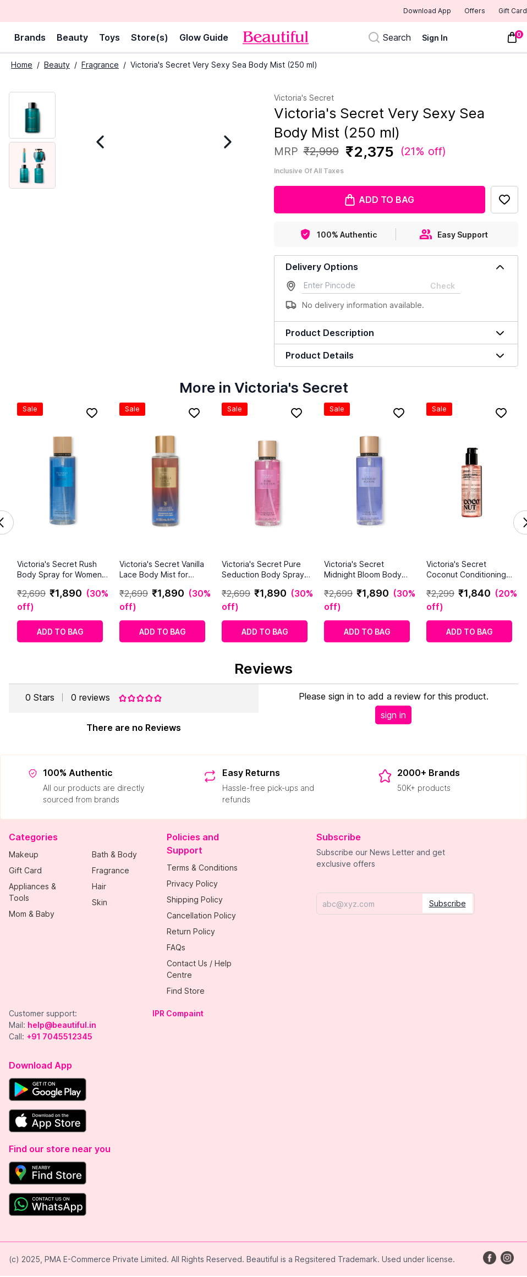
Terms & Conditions (202, 868)
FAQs (176, 948)
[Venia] (276, 38)
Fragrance (100, 65)
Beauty (72, 38)
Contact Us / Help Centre (199, 970)
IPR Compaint (178, 1014)
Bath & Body (114, 855)
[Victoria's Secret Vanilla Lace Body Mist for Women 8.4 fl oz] (165, 482)
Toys (109, 38)
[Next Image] (211, 143)
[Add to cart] (60, 632)
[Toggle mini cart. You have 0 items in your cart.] (512, 38)
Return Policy (191, 932)
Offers (455, 11)
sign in (393, 716)
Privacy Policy (192, 884)
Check (442, 286)
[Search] (389, 38)
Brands (30, 38)
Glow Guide (203, 38)
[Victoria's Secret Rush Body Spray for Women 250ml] (62, 482)
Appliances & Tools (32, 893)
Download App (397, 12)
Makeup (24, 855)
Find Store (186, 992)
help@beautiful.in (62, 1026)
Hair (99, 887)
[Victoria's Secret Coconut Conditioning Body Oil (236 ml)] (471, 482)
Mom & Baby (31, 915)
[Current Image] (32, 116)
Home (21, 65)
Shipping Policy (195, 900)
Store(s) (149, 38)
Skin (99, 903)
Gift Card (505, 11)
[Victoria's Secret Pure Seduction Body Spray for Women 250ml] (267, 482)
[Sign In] (441, 39)
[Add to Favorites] (504, 200)
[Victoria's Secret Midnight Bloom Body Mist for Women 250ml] (369, 482)
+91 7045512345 (59, 1037)
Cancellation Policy (201, 916)
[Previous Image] (117, 143)
